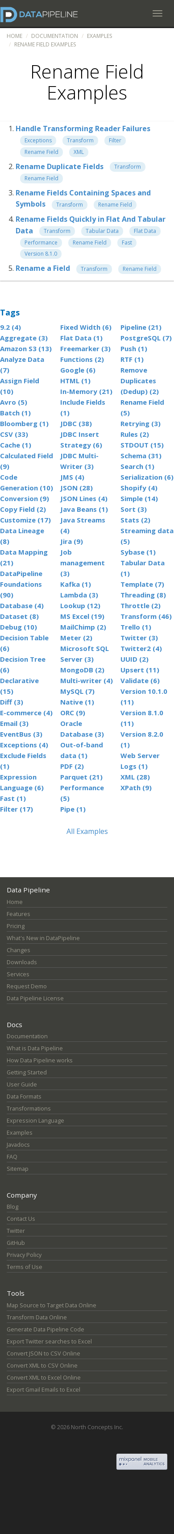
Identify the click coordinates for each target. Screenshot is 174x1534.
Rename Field (41, 152)
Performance (41, 242)
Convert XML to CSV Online (42, 1365)
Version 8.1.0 (41, 253)
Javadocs (18, 1144)
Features (18, 914)
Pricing (16, 926)
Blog (12, 1207)
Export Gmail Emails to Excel (43, 1389)
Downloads (22, 962)
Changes (18, 950)
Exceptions (38, 140)
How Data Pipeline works (40, 1060)
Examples (99, 36)
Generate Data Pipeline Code (45, 1329)
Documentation (54, 36)
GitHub (16, 1243)
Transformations (29, 1108)
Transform (80, 140)
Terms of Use (24, 1267)
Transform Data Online (37, 1317)
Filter (115, 140)
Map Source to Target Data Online (51, 1305)
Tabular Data (102, 231)
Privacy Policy (24, 1255)
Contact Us (21, 1219)
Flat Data (145, 231)
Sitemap (18, 1169)
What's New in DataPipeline (43, 938)
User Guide (22, 1084)
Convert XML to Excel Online (44, 1377)
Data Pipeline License (35, 998)
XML (79, 152)
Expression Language (35, 1120)
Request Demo (27, 986)
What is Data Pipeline (35, 1048)
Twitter (16, 1231)
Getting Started (27, 1072)
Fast (127, 242)
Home (14, 36)
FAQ (12, 1157)
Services (18, 974)
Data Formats (24, 1096)
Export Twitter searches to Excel (49, 1341)
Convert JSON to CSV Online (43, 1353)
